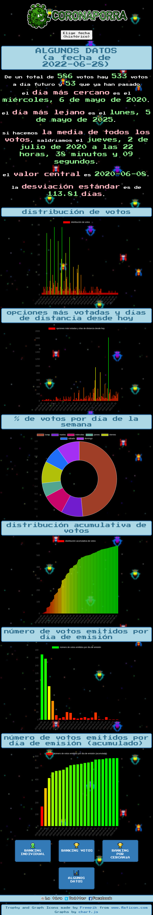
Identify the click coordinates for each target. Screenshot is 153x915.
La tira (51, 898)
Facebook (100, 898)
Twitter (75, 898)
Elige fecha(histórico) (76, 35)
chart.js (88, 912)
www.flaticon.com (129, 908)
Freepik (88, 908)
